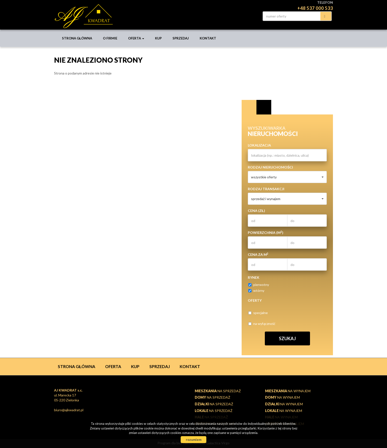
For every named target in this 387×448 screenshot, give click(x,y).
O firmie (110, 38)
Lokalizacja (259, 145)
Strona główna (77, 38)
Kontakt (208, 38)
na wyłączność (261, 323)
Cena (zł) (256, 210)
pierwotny (258, 284)
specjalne (258, 313)
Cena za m (258, 254)
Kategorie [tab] (263, 107)
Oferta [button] (136, 38)
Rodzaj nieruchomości (270, 167)
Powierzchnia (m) (265, 232)
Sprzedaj (181, 38)
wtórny (256, 290)
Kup (158, 38)
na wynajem (287, 391)
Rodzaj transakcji (266, 189)
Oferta (113, 366)
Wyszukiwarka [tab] (249, 107)
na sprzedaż (218, 391)
